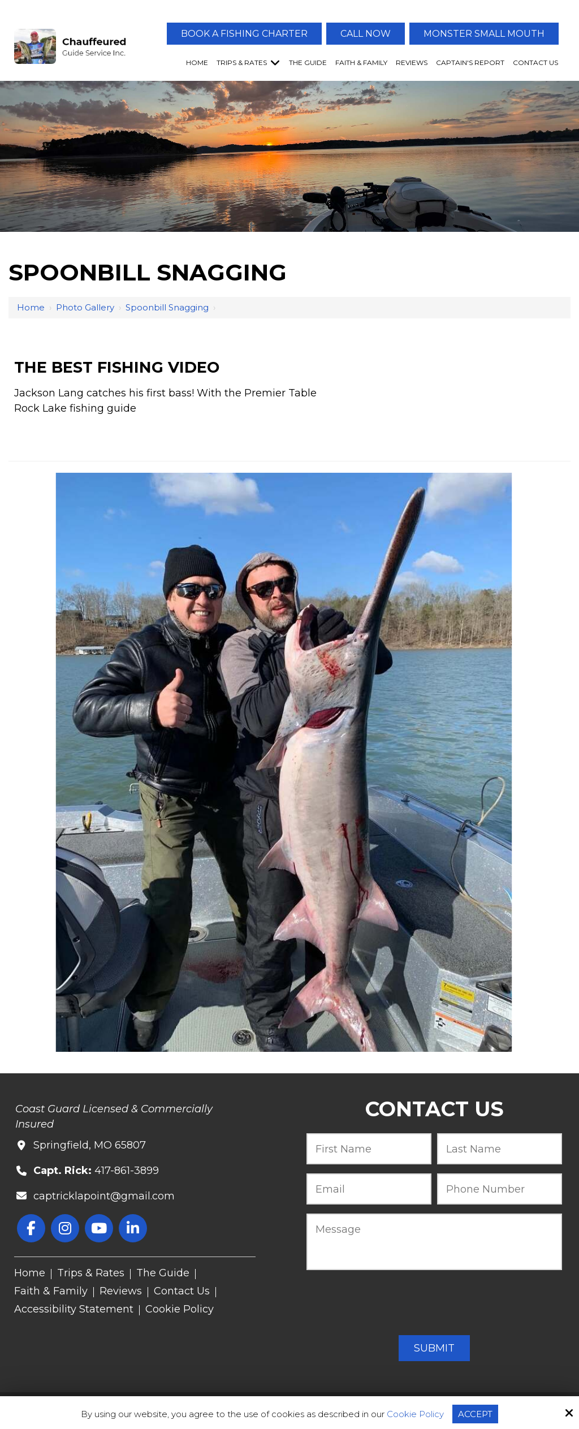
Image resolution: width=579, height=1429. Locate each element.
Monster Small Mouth (484, 33)
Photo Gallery (85, 307)
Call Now (365, 33)
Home (31, 307)
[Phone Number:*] (499, 1188)
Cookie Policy (415, 1414)
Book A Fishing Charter (244, 33)
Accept (475, 1414)
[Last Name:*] (499, 1148)
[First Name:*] (368, 1148)
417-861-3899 (126, 1170)
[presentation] (434, 1303)
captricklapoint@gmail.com (104, 1196)
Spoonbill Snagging (167, 307)
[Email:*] (368, 1188)
